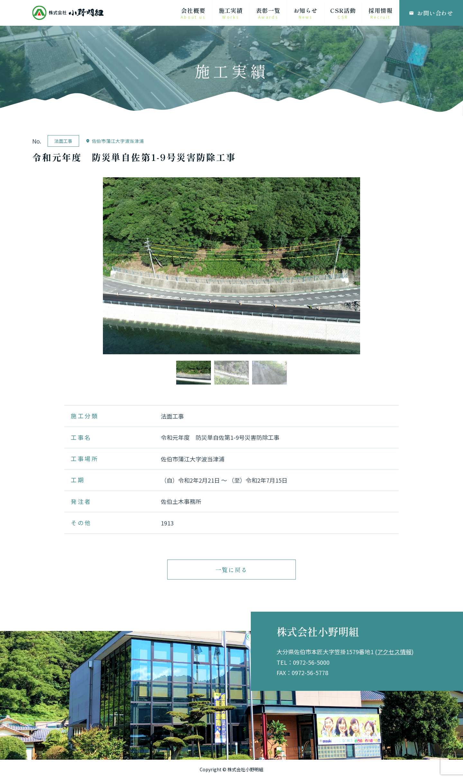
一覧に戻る (231, 569)
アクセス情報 (394, 651)
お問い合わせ (431, 13)
